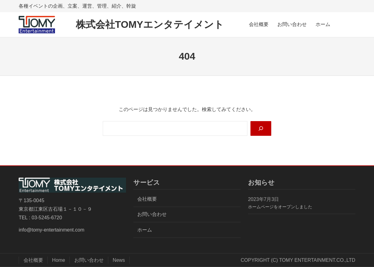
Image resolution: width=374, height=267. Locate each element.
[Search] (260, 128)
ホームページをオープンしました (280, 206)
